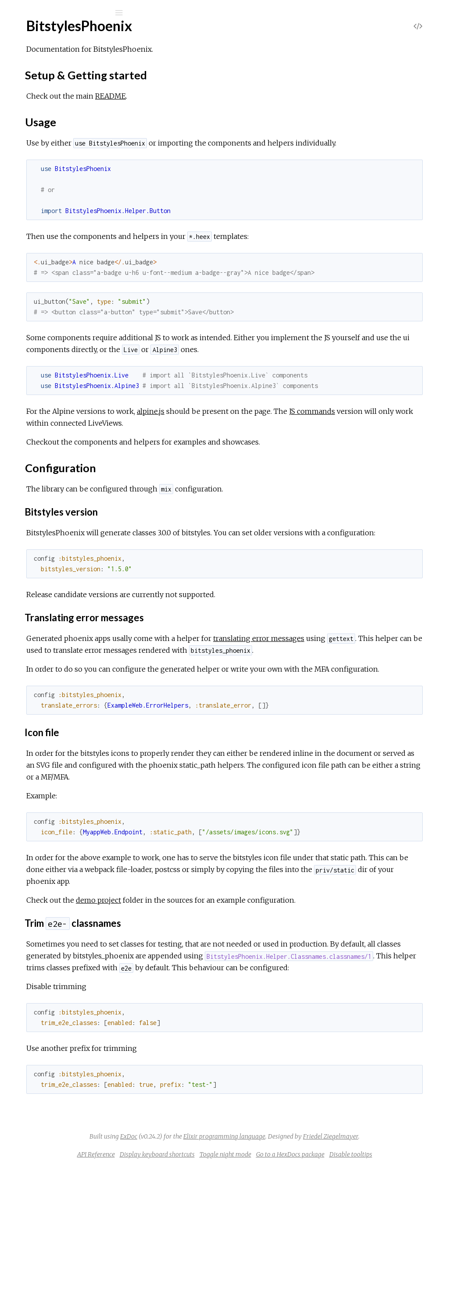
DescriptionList (58, 332)
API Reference (185, 1285)
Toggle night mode (315, 1284)
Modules (36, 99)
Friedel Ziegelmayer (307, 1267)
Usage (48, 168)
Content (47, 321)
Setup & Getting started (75, 161)
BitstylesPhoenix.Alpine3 (64, 529)
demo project (230, 983)
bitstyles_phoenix (64, 35)
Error (43, 356)
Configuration (59, 176)
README (242, 96)
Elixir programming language (337, 1255)
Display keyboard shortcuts (246, 1284)
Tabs (41, 427)
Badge (44, 285)
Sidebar (46, 415)
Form (43, 380)
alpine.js (282, 435)
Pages (31, 88)
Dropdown (51, 344)
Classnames (52, 240)
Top (38, 139)
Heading (47, 392)
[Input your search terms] (65, 12)
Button (45, 228)
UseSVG (47, 439)
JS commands (181, 446)
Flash (42, 368)
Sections (51, 149)
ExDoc (240, 1255)
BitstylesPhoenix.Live (59, 472)
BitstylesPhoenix (52, 125)
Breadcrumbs (55, 297)
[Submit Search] (13, 13)
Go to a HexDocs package (380, 1284)
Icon (41, 403)
